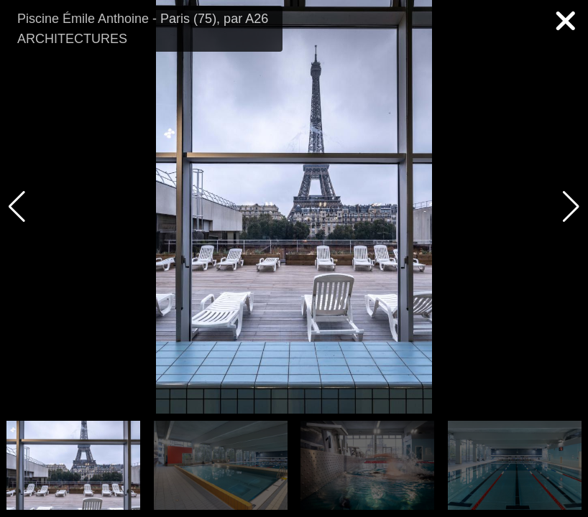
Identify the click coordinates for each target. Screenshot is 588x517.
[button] (571, 207)
